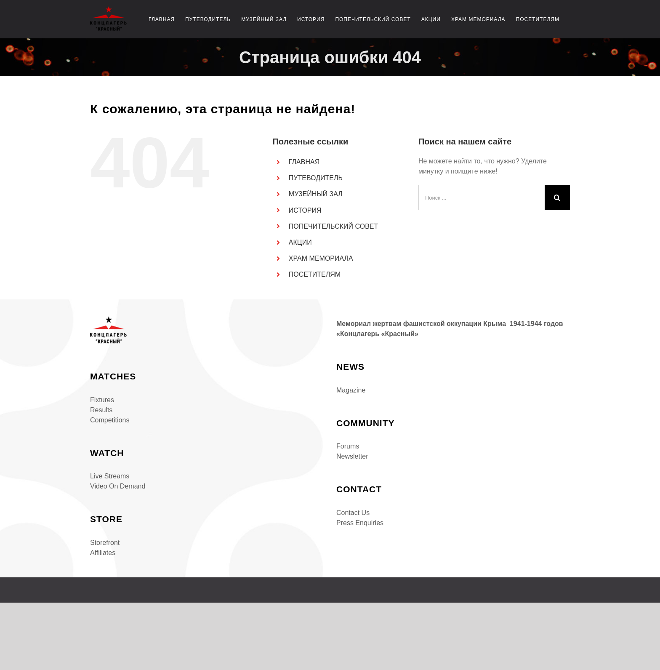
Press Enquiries (359, 522)
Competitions (109, 420)
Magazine (350, 390)
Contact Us (353, 512)
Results (101, 410)
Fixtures (102, 399)
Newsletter (352, 456)
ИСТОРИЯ (305, 210)
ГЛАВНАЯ (304, 161)
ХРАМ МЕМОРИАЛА (321, 258)
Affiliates (102, 552)
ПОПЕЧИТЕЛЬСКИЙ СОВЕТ (333, 226)
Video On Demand (117, 486)
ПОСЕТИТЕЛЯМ (315, 274)
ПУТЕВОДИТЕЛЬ (316, 178)
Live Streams (109, 476)
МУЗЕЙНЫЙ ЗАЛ (316, 194)
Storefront (105, 542)
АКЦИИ (300, 242)
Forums (347, 446)
